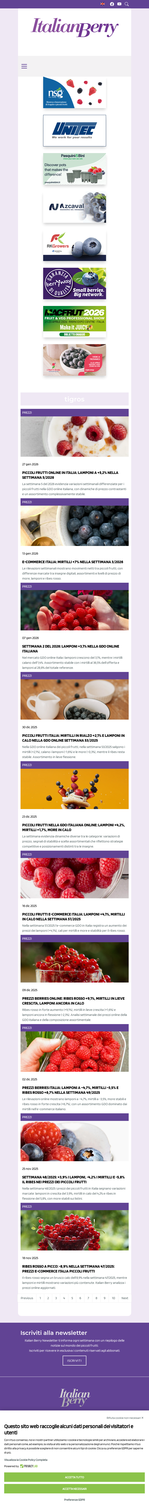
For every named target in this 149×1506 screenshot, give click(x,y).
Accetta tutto (74, 1477)
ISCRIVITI (74, 1361)
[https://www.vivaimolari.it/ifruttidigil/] (74, 363)
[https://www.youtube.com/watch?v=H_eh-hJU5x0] (74, 210)
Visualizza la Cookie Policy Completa (25, 1459)
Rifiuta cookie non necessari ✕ (125, 1417)
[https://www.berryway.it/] (74, 287)
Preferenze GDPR (74, 1499)
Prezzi (27, 413)
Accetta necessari (74, 1488)
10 (113, 1298)
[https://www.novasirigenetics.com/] (74, 96)
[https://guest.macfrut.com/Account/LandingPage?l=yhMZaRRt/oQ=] (74, 325)
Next (125, 1298)
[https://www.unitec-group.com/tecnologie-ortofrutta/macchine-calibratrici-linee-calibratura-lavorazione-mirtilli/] (74, 134)
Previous (27, 1298)
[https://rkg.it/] (74, 249)
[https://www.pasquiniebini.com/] (74, 172)
